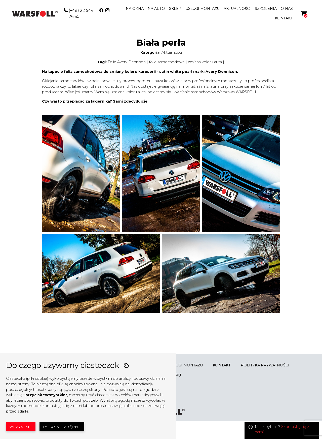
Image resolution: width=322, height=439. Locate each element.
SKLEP (175, 8)
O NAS (287, 8)
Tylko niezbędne (62, 427)
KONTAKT (284, 18)
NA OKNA (135, 8)
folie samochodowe (167, 62)
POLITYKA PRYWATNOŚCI (265, 365)
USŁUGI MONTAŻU (202, 8)
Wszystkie (20, 427)
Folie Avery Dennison (127, 62)
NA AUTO (156, 8)
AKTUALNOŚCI (237, 8)
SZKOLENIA (266, 8)
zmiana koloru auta (205, 62)
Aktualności (172, 52)
